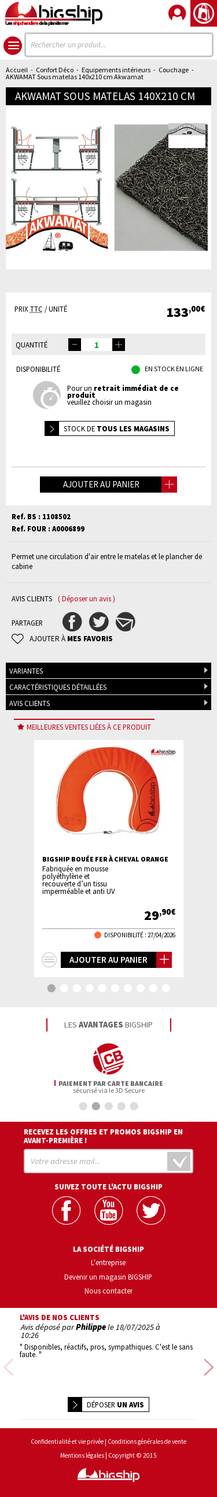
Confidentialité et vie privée (67, 1435)
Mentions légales (82, 1449)
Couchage (174, 69)
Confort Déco (54, 69)
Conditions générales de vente (147, 1435)
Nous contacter (108, 1290)
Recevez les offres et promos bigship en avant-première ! (103, 1136)
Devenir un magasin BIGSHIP (108, 1276)
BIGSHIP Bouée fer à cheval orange (105, 859)
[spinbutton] (96, 344)
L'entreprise (108, 1262)
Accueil (17, 69)
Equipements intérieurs (116, 69)
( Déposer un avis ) (86, 599)
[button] (118, 344)
